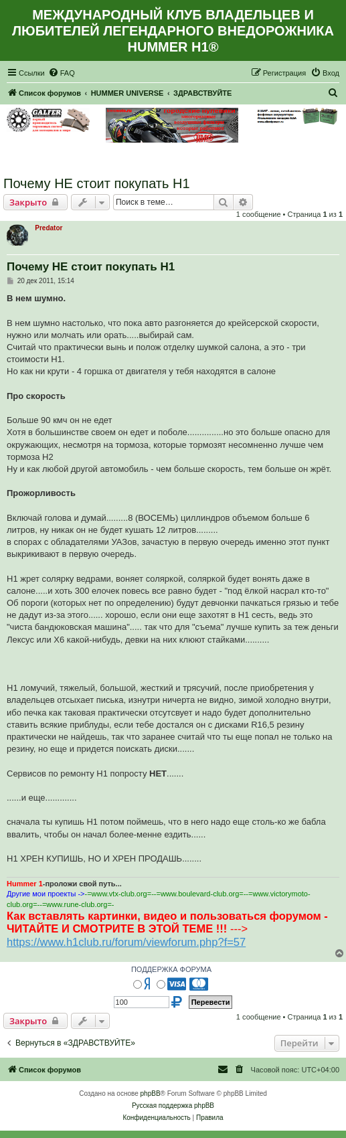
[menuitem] (61, 73)
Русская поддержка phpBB (173, 1105)
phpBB (151, 1093)
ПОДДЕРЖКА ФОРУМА (171, 969)
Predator (48, 228)
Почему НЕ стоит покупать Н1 (96, 183)
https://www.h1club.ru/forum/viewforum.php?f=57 (126, 942)
